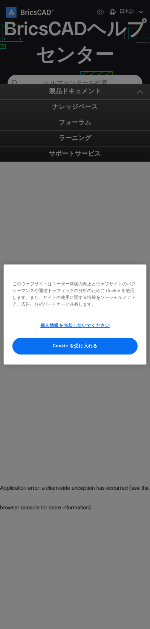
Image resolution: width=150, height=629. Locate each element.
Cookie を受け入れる (75, 346)
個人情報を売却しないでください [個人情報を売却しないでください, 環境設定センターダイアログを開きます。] (75, 325)
